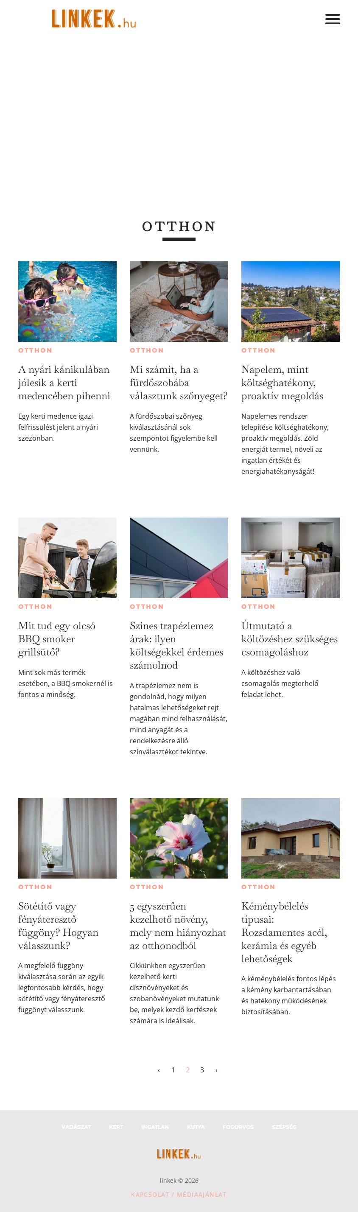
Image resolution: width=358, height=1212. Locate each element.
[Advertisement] (179, 101)
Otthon (35, 350)
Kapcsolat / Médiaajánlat (179, 1194)
